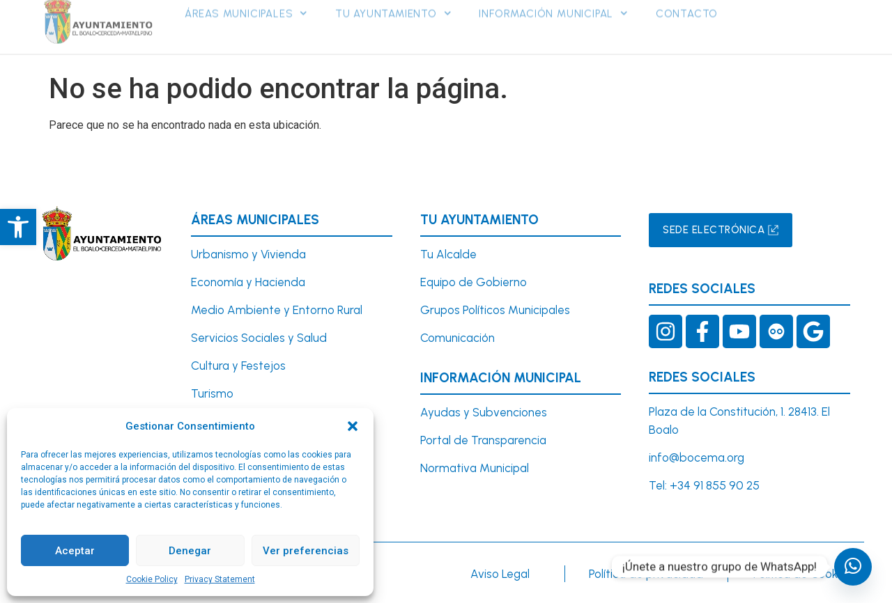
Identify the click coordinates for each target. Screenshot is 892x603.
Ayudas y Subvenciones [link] (483, 412)
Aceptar (75, 551)
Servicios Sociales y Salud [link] (259, 338)
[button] (353, 426)
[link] (18, 227)
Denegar (190, 551)
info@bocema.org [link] (696, 457)
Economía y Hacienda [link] (248, 282)
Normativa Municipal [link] (474, 468)
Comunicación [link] (457, 338)
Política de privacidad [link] (646, 574)
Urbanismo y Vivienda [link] (248, 254)
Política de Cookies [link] (802, 574)
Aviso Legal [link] (500, 574)
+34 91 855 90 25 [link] (715, 485)
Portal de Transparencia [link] (483, 440)
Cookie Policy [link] (152, 579)
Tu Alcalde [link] (448, 254)
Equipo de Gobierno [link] (473, 282)
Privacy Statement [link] (220, 579)
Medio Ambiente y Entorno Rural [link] (276, 310)
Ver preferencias (305, 551)
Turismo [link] (212, 393)
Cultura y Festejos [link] (238, 366)
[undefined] (853, 567)
